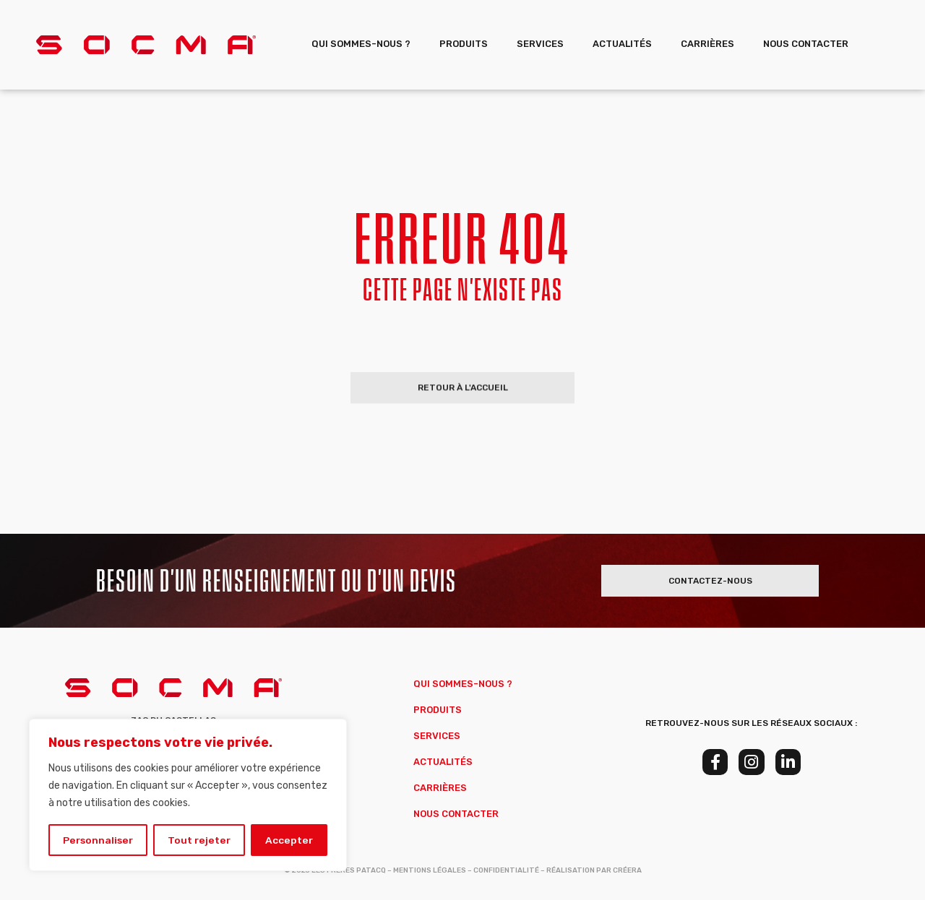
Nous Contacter (805, 43)
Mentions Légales (429, 870)
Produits (463, 43)
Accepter (289, 840)
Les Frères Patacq (348, 870)
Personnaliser (98, 840)
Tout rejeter (200, 840)
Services (540, 43)
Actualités (622, 43)
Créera (627, 870)
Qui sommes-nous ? (360, 43)
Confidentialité (506, 870)
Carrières (707, 43)
